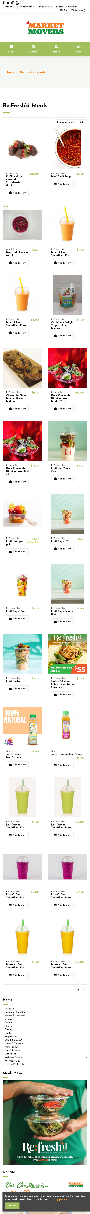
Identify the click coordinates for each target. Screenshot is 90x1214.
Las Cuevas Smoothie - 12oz (16, 826)
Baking (8, 1029)
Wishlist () (79, 10)
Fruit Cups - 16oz (16, 611)
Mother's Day (12, 1061)
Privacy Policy (27, 6)
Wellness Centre (13, 1057)
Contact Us (9, 6)
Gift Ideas (10, 1054)
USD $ (62, 10)
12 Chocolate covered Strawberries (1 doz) (15, 181)
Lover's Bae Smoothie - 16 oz (61, 896)
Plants (8, 1026)
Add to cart (17, 192)
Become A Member (66, 6)
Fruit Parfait (14, 681)
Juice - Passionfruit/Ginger (67, 754)
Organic (9, 1022)
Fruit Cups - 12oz (61, 541)
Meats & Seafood (15, 1015)
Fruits (8, 1033)
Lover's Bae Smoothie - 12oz (16, 896)
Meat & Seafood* (14, 1043)
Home (8, 1000)
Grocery (9, 1019)
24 (82, 122)
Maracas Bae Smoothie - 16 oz (61, 966)
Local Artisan (12, 1050)
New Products (13, 1047)
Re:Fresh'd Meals (14, 1064)
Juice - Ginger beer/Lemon (14, 756)
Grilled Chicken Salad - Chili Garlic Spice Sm (62, 684)
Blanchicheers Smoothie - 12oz (61, 254)
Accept (12, 1205)
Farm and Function (15, 1012)
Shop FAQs (45, 6)
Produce (9, 1009)
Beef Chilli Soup (61, 176)
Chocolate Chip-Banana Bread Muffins (16, 398)
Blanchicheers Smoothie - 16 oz (16, 324)
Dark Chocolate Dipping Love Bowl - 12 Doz (61, 398)
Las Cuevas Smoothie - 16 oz (61, 826)
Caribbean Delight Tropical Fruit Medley (62, 325)
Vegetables (11, 1036)
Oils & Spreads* (13, 1040)
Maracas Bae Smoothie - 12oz (16, 966)
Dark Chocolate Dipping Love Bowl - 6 (17, 471)
